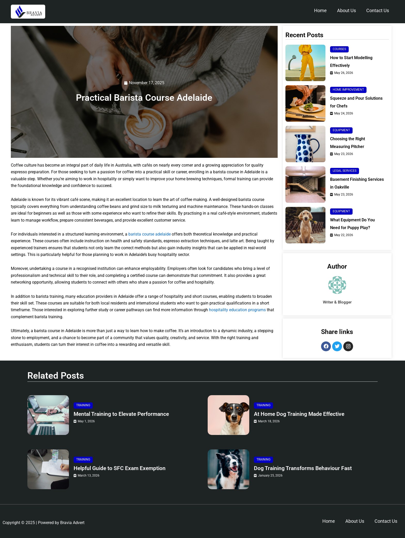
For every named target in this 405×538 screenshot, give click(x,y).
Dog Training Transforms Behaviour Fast (305, 468)
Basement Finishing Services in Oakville (357, 183)
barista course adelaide (149, 234)
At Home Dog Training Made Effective (301, 414)
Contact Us (377, 10)
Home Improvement (348, 89)
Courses (339, 49)
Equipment (341, 130)
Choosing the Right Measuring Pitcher (347, 142)
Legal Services (344, 171)
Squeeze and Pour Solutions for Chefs (356, 102)
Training (83, 405)
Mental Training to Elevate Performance (124, 414)
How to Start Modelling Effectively (351, 61)
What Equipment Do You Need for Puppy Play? (352, 223)
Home (320, 10)
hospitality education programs (237, 310)
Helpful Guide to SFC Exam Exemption (121, 468)
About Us (346, 10)
